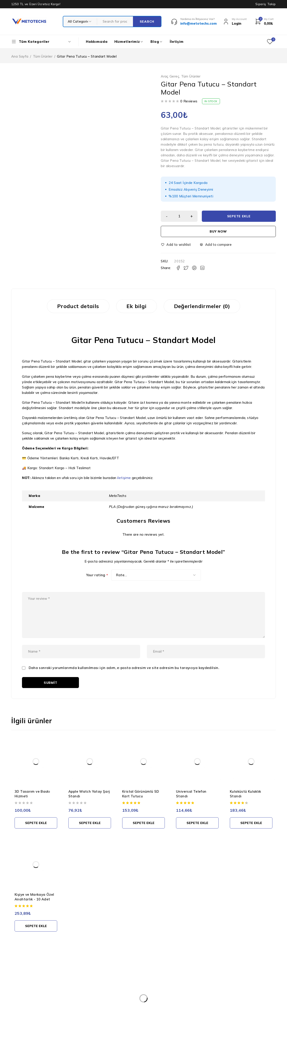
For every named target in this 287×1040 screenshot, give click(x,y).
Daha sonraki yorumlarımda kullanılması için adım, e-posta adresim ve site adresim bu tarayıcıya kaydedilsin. (124, 668)
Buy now (218, 231)
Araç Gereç (170, 76)
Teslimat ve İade (126, 1005)
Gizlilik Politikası (126, 997)
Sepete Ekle (239, 216)
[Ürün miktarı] (179, 216)
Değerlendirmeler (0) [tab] (202, 306)
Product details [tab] (78, 306)
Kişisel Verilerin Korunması (134, 979)
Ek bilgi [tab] (136, 306)
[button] (36, 823)
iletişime (124, 478)
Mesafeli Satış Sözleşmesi (133, 1014)
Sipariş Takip (265, 4)
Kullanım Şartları (126, 988)
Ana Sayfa (19, 56)
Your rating (97, 575)
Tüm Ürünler (42, 56)
